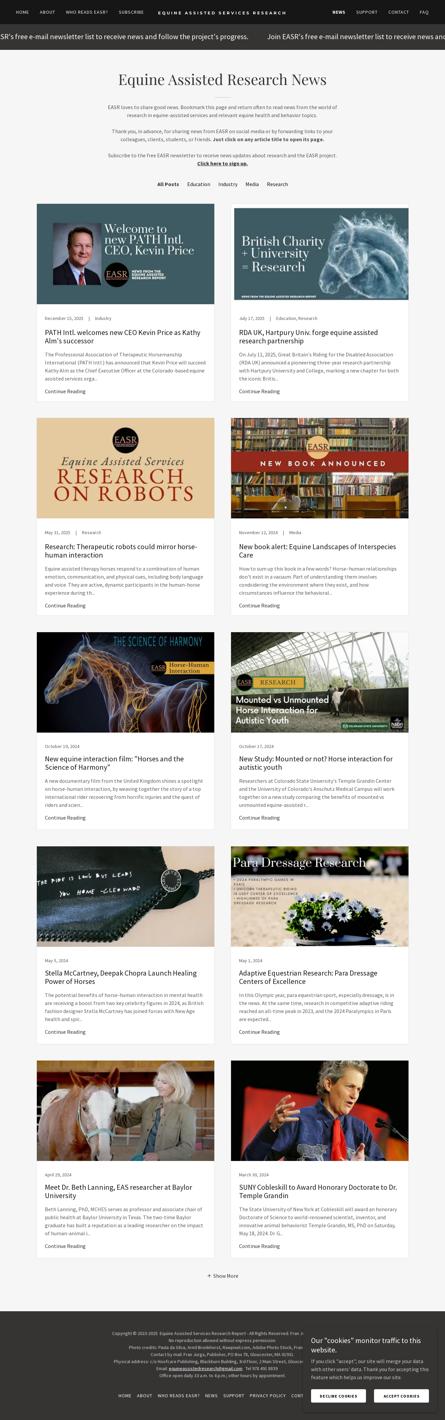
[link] (222, 12)
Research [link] (277, 184)
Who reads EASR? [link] (87, 12)
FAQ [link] (424, 12)
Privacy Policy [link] (268, 1396)
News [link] (339, 12)
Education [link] (198, 184)
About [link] (47, 12)
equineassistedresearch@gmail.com (205, 1368)
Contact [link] (398, 12)
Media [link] (252, 184)
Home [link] (22, 12)
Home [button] (125, 1396)
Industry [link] (227, 184)
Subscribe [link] (131, 12)
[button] (222, 1275)
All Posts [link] (168, 184)
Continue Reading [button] (65, 391)
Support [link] (367, 12)
